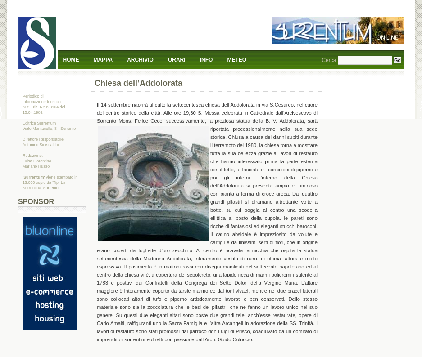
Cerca (329, 60)
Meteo (237, 60)
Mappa (103, 60)
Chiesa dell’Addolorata (138, 83)
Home (71, 60)
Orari (177, 60)
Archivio (140, 60)
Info (206, 60)
